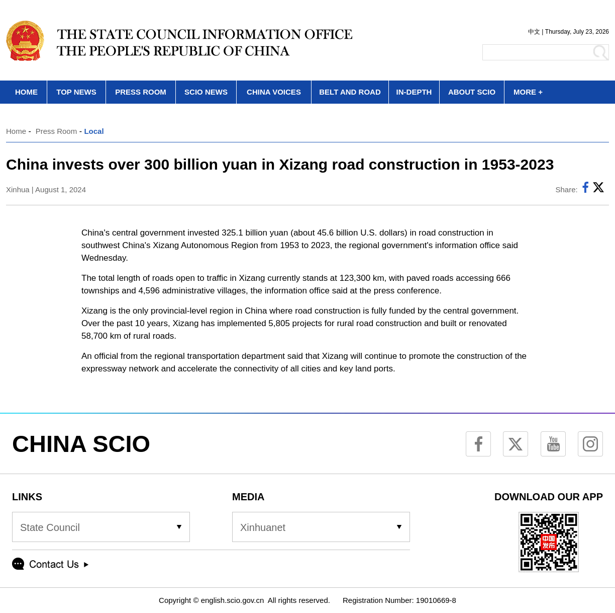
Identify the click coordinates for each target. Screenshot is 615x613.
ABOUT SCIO (471, 92)
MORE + (528, 92)
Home (16, 131)
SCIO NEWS (206, 92)
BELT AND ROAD (350, 92)
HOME (26, 92)
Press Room (56, 131)
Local (94, 131)
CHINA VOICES (274, 92)
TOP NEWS (76, 92)
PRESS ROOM (140, 92)
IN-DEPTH (414, 92)
